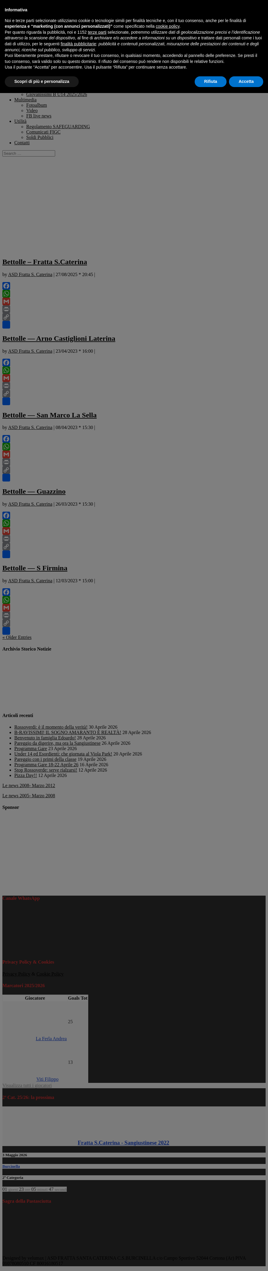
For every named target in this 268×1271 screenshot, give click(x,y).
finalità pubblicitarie (78, 43)
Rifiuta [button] (210, 81)
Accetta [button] (246, 81)
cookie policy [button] (167, 26)
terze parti (97, 32)
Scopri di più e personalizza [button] (41, 81)
